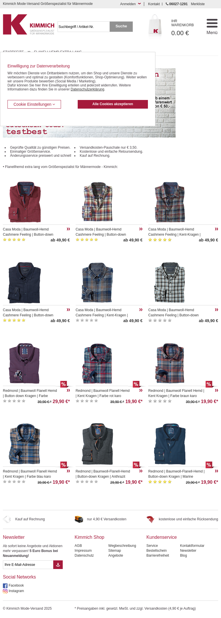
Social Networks (19, 576)
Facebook (16, 585)
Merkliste (198, 4)
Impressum (83, 551)
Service (152, 546)
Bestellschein (156, 551)
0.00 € (185, 28)
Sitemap (114, 551)
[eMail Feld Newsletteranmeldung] (28, 564)
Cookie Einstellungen (34, 104)
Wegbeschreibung (122, 546)
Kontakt (154, 4)
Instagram (16, 591)
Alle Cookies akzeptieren (112, 104)
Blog (183, 555)
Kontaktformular (192, 546)
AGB (78, 546)
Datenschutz (84, 555)
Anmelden (128, 4)
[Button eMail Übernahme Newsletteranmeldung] (58, 564)
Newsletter (14, 537)
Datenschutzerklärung (87, 89)
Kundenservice (161, 537)
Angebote (115, 555)
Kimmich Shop (89, 537)
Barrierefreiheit (157, 555)
